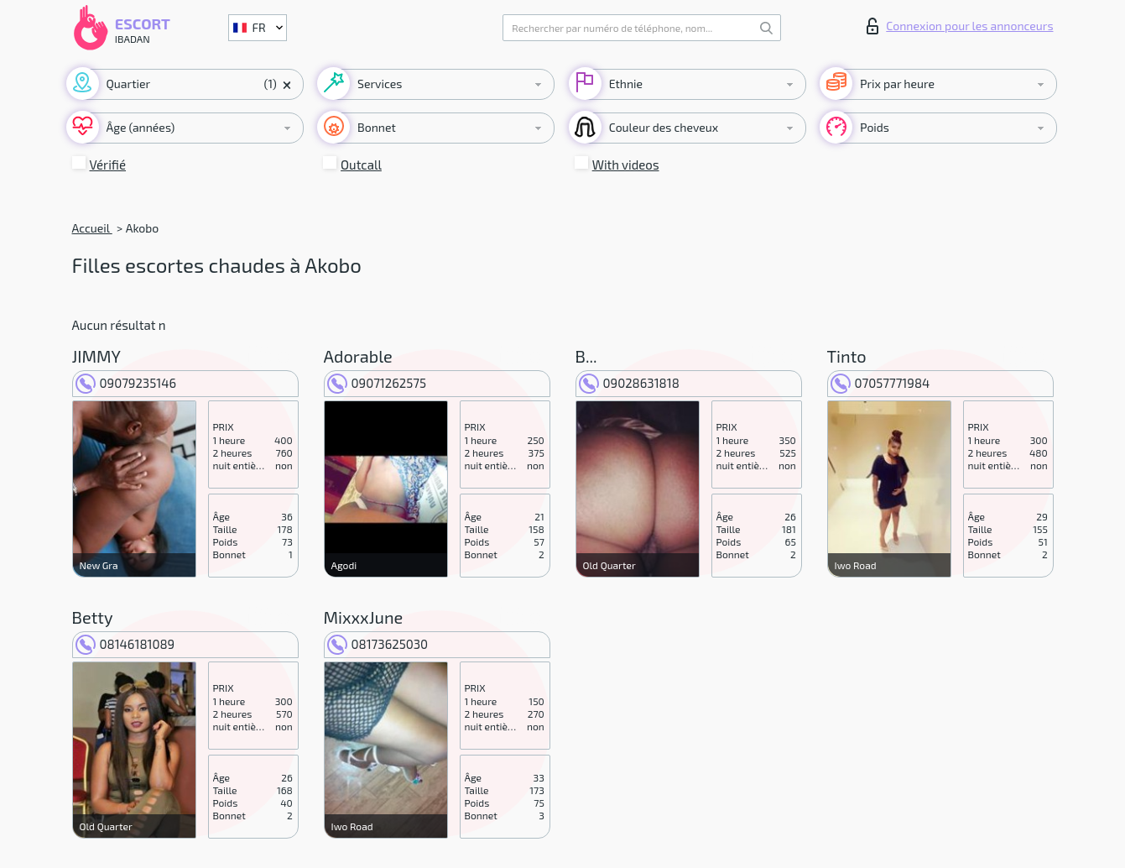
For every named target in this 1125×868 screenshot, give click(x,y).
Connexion (960, 26)
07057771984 (880, 382)
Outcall (361, 164)
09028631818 (629, 382)
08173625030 (378, 643)
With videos (625, 164)
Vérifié (108, 164)
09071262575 (377, 382)
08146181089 (125, 643)
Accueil (92, 228)
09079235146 (126, 382)
